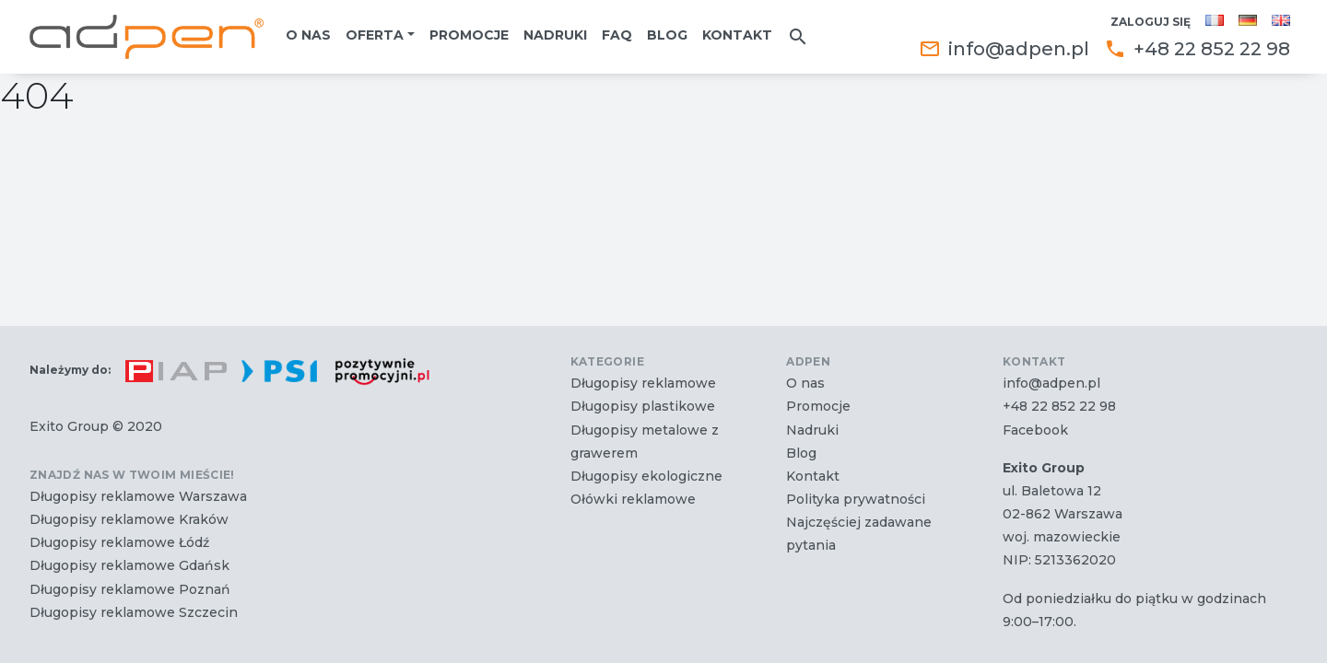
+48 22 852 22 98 (1197, 49)
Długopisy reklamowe (643, 383)
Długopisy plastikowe (642, 406)
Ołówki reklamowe (633, 499)
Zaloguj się (1150, 22)
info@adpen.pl (1004, 49)
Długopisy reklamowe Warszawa (138, 496)
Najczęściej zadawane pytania (859, 533)
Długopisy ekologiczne (646, 476)
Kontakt (737, 35)
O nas (308, 35)
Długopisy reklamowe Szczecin (133, 612)
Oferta (375, 35)
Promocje (469, 35)
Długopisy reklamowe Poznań (129, 589)
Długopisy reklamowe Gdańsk (129, 565)
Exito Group (69, 426)
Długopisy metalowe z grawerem (644, 441)
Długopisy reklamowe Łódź (119, 542)
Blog (667, 35)
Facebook (1035, 430)
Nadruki (555, 35)
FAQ (617, 35)
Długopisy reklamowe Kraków (129, 519)
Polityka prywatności (855, 499)
